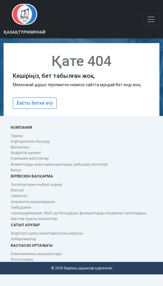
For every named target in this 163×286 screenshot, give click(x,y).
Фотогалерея (22, 259)
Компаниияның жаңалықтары (36, 254)
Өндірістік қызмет (26, 153)
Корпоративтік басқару (30, 141)
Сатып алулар (25, 225)
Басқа (16, 170)
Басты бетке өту (35, 103)
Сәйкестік (19, 196)
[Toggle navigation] (151, 19)
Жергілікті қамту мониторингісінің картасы (47, 233)
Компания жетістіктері (30, 158)
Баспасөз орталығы (32, 245)
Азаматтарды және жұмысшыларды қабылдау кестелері (59, 164)
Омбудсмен (21, 207)
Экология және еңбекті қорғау (36, 185)
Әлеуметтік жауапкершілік (33, 202)
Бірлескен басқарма (32, 176)
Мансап (17, 190)
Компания (21, 127)
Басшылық (20, 147)
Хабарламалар (23, 239)
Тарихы (17, 136)
